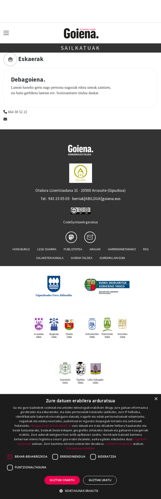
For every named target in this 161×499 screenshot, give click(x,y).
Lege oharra (46, 249)
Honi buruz (21, 249)
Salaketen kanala (49, 258)
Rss (146, 249)
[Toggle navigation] (6, 33)
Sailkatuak (80, 47)
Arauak (95, 249)
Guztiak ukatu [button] (100, 480)
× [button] (156, 399)
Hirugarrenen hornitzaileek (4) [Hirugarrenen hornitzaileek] (51, 426)
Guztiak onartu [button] (62, 480)
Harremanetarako (122, 249)
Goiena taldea (81, 258)
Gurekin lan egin (112, 258)
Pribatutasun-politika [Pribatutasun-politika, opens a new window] (80, 448)
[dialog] (80, 446)
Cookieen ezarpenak (118, 444)
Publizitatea (73, 249)
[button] (80, 491)
